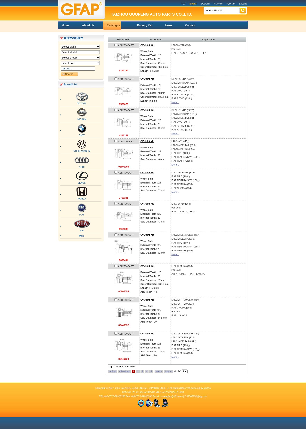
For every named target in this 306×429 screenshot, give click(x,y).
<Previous (124, 371)
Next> (159, 371)
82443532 (123, 325)
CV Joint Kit (147, 45)
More (81, 236)
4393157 (123, 135)
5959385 (123, 229)
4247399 (123, 70)
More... (175, 102)
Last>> (168, 371)
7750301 (123, 198)
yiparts (207, 388)
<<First (112, 371)
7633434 (123, 260)
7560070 (123, 104)
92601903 (123, 166)
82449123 (123, 359)
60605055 (123, 291)
